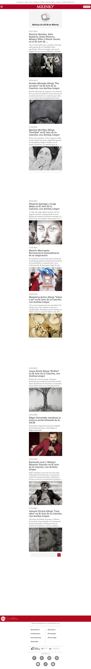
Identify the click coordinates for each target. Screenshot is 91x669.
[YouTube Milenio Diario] (38, 664)
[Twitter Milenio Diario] (42, 658)
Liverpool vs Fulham (38, 2)
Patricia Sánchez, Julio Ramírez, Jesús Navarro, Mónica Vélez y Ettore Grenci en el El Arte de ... (44, 38)
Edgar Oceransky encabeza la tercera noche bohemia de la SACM (45, 420)
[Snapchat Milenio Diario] (53, 664)
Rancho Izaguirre (50, 2)
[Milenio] (45, 6)
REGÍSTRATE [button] (87, 6)
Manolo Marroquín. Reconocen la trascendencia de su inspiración (44, 253)
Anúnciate (34, 641)
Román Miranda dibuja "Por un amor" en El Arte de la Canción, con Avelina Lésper (44, 86)
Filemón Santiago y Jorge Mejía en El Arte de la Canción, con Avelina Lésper (44, 206)
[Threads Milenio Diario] (57, 658)
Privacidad (52, 634)
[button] (1, 7)
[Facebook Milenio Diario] (34, 658)
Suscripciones (36, 638)
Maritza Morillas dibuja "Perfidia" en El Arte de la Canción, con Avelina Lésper (44, 132)
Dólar (26, 2)
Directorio (51, 630)
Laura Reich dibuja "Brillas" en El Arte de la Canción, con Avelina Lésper (44, 373)
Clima (30, 2)
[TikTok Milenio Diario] (45, 664)
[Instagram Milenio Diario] (49, 658)
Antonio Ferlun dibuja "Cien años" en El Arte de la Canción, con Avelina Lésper (45, 514)
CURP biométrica (67, 2)
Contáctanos (35, 634)
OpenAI (58, 2)
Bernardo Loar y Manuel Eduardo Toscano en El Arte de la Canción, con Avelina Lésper (44, 465)
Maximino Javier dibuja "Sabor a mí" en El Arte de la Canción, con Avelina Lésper (45, 299)
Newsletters (35, 630)
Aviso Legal (52, 638)
